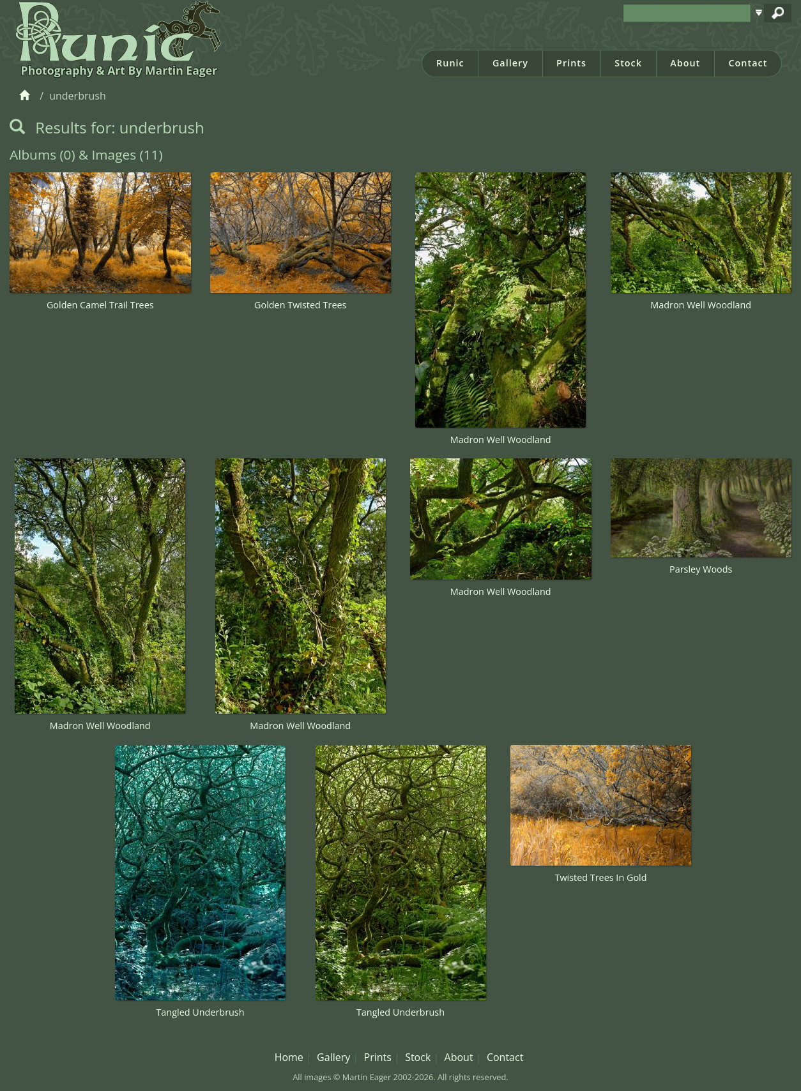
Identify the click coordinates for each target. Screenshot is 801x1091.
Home (289, 1057)
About (685, 63)
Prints (571, 63)
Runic (450, 63)
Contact (747, 63)
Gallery (510, 63)
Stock (628, 63)
